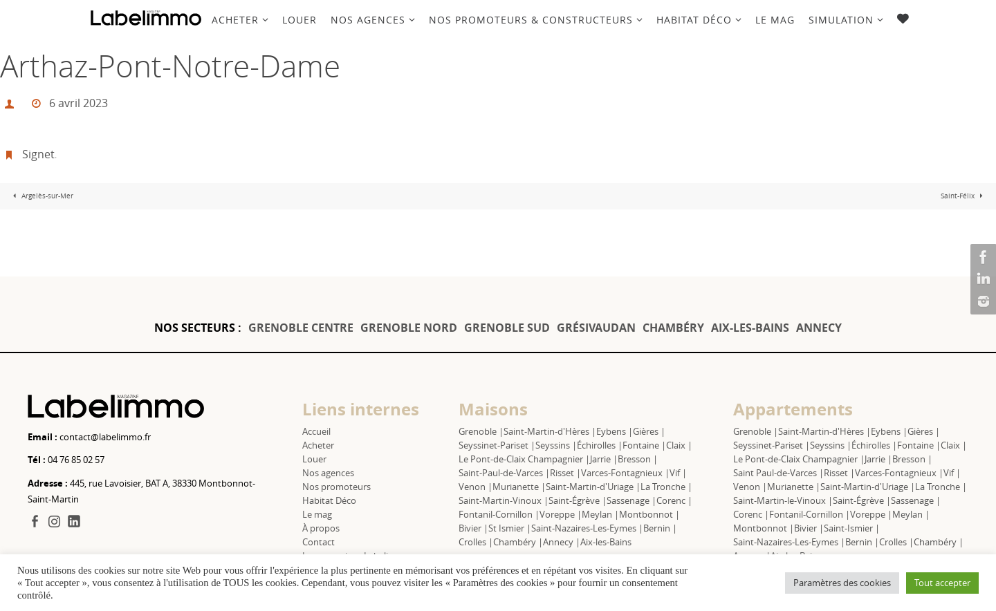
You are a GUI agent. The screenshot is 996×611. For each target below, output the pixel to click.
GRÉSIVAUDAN (596, 327)
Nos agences (328, 473)
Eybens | (614, 431)
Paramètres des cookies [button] (842, 582)
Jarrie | (604, 459)
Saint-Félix (963, 195)
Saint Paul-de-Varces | (778, 473)
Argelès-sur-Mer (41, 195)
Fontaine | (644, 445)
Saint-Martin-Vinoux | (503, 500)
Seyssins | (556, 445)
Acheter (318, 445)
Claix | (679, 445)
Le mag (317, 514)
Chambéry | (518, 542)
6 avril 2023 (78, 103)
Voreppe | (561, 514)
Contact (318, 542)
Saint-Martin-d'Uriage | (593, 486)
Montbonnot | (649, 514)
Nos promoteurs (336, 486)
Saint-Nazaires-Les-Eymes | (587, 528)
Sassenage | (631, 500)
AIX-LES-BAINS (750, 327)
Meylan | (600, 514)
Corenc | (674, 500)
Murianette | (519, 486)
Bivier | (473, 528)
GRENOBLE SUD (507, 327)
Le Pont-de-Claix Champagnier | (524, 459)
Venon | (475, 486)
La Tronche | (666, 486)
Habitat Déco (329, 500)
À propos (321, 528)
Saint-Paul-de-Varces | (504, 473)
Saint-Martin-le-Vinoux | (783, 500)
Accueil (316, 431)
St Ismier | (509, 528)
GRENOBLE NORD (408, 327)
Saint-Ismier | (852, 528)
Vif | (678, 473)
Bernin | (660, 528)
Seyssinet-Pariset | (497, 445)
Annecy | (561, 542)
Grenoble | (481, 431)
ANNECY (819, 327)
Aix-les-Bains (605, 542)
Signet (38, 154)
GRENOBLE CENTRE (300, 327)
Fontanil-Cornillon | (499, 514)
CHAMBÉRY (673, 327)
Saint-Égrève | (577, 500)
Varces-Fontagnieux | (625, 473)
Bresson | (638, 459)
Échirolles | (599, 445)
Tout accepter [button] (942, 582)
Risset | (565, 473)
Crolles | (476, 542)
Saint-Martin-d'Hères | (550, 431)
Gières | (649, 431)
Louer (314, 459)
